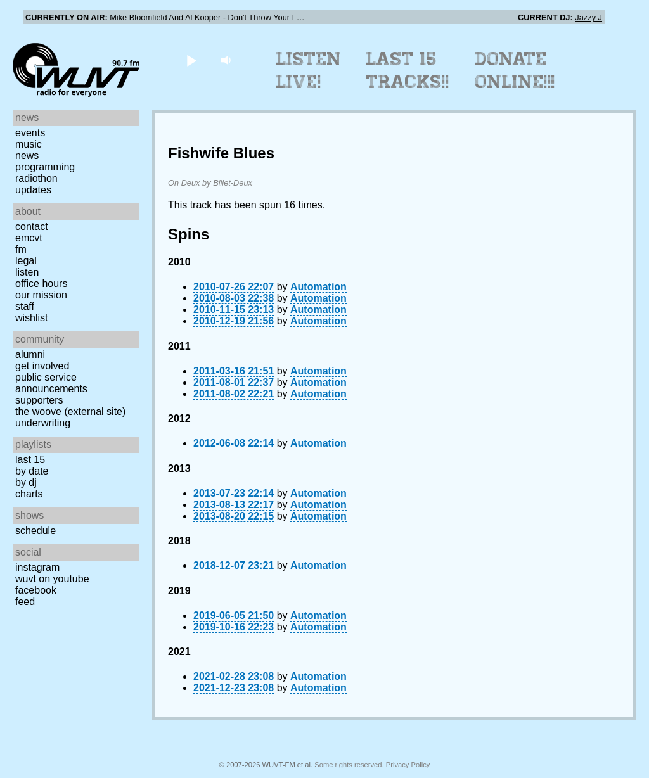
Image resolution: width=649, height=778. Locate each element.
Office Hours (41, 283)
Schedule (35, 530)
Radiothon (36, 178)
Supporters (39, 400)
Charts (29, 493)
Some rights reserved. (348, 764)
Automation (318, 286)
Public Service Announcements (51, 383)
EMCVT (28, 238)
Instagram (37, 567)
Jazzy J (588, 17)
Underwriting (42, 423)
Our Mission (41, 295)
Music (28, 144)
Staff (24, 306)
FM (21, 249)
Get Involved (42, 365)
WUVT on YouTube (52, 578)
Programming (45, 167)
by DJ (26, 482)
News (27, 155)
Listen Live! (309, 70)
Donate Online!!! (515, 70)
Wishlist (31, 317)
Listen (27, 272)
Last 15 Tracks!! (407, 70)
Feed (25, 601)
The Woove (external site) (70, 411)
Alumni (30, 354)
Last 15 (30, 459)
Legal (26, 260)
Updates (33, 189)
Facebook (35, 590)
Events (30, 132)
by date (31, 471)
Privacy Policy (408, 764)
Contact (31, 226)
